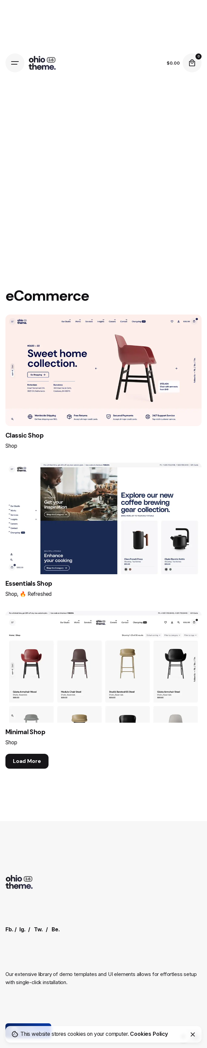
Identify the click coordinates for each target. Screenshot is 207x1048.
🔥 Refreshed (36, 594)
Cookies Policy (149, 1034)
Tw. (38, 929)
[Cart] (192, 62)
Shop (11, 446)
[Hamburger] (14, 62)
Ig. (22, 929)
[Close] (193, 1034)
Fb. (9, 929)
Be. (56, 929)
